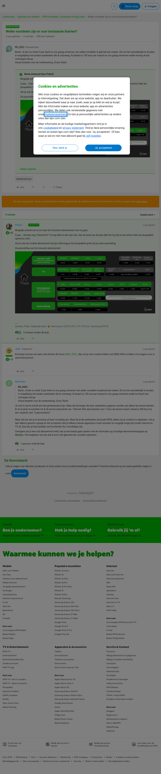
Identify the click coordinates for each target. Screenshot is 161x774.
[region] (81, 116)
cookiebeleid (51, 127)
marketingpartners (56, 114)
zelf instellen (93, 135)
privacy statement (73, 127)
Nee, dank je (60, 147)
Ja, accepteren (103, 147)
